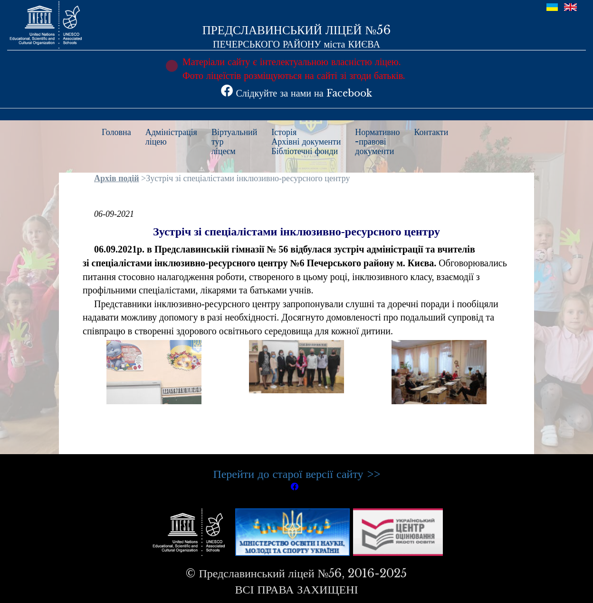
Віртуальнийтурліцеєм (234, 141)
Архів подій (116, 178)
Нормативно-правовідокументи (377, 141)
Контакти (431, 132)
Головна (116, 132)
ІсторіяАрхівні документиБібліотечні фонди (306, 141)
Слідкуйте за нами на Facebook (296, 93)
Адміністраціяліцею (171, 137)
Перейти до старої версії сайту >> (296, 474)
